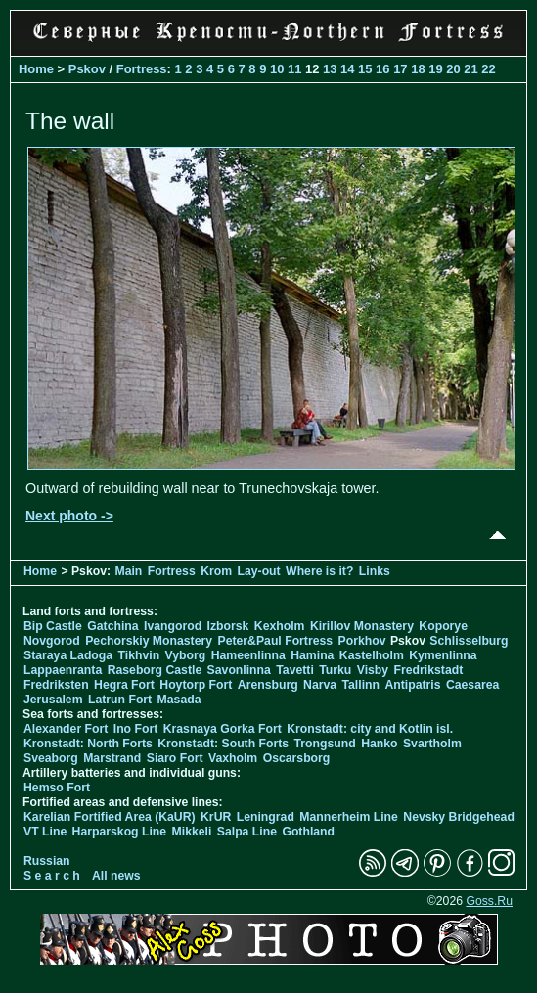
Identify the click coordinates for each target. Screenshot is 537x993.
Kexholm (279, 626)
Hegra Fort (124, 685)
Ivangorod (172, 626)
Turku (335, 670)
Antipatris (412, 685)
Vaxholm (232, 758)
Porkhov (362, 641)
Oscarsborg (297, 758)
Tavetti (295, 670)
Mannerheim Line (348, 817)
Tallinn (360, 685)
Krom (216, 571)
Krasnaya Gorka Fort (222, 729)
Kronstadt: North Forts (89, 743)
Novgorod (51, 641)
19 (435, 69)
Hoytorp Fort (195, 685)
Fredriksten (56, 685)
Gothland (308, 831)
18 (418, 69)
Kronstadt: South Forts (223, 743)
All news (116, 875)
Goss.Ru (489, 901)
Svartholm (432, 743)
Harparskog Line (119, 831)
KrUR (216, 817)
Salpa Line (247, 831)
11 (294, 69)
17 (400, 69)
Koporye (443, 626)
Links (374, 571)
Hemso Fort (56, 787)
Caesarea (472, 685)
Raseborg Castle (155, 670)
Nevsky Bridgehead (459, 817)
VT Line (45, 831)
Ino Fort (135, 729)
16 (382, 69)
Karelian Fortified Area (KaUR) (109, 817)
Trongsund (325, 743)
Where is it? (319, 571)
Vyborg (185, 655)
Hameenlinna (248, 655)
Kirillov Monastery (362, 626)
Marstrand (112, 758)
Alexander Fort (65, 729)
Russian (46, 861)
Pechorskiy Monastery (148, 641)
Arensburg (268, 685)
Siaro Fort (175, 758)
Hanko (379, 743)
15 (365, 69)
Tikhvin (139, 655)
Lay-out (258, 571)
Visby (372, 670)
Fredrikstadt (429, 670)
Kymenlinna (442, 655)
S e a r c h (51, 875)
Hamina (312, 655)
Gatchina (112, 626)
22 (488, 69)
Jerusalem (53, 699)
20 (453, 69)
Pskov (87, 69)
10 (277, 69)
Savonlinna (239, 670)
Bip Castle (52, 626)
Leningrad (265, 817)
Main (128, 571)
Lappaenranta (62, 670)
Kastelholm (371, 655)
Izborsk (228, 626)
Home (36, 69)
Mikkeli (192, 831)
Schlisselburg (468, 641)
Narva (319, 685)
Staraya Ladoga (67, 655)
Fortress (141, 69)
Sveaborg (50, 758)
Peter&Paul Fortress (275, 641)
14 (347, 69)
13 (329, 69)
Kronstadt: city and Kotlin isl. (370, 729)
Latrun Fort (120, 699)
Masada (179, 699)
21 (470, 69)
